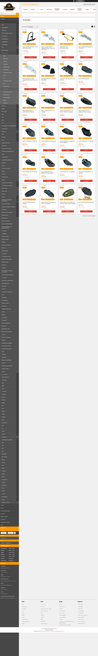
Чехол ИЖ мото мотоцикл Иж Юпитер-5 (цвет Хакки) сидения (67, 203)
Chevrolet (4, 391)
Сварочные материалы (7, 182)
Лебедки (4, 354)
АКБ (4, 83)
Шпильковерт (5, 250)
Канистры (4, 306)
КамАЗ (3, 108)
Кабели (3, 242)
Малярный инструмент (7, 212)
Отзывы (3, 513)
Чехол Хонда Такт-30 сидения (67, 171)
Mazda (3, 434)
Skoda (3, 474)
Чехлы (3, 165)
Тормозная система (7, 72)
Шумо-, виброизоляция (7, 223)
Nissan (3, 459)
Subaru (3, 482)
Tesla (3, 491)
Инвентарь (4, 191)
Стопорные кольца (6, 256)
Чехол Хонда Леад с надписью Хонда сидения (67, 141)
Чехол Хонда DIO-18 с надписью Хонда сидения (85, 111)
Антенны (4, 265)
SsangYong (4, 479)
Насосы (3, 334)
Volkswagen (4, 496)
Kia (2, 428)
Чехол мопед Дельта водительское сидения (28, 111)
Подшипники (6, 86)
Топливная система (7, 80)
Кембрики (4, 233)
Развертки (4, 253)
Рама (4, 56)
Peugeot (4, 471)
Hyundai (4, 417)
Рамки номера (5, 368)
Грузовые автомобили (7, 439)
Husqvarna (62, 613)
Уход (3, 140)
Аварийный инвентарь (7, 160)
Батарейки (4, 317)
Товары (2, 21)
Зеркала (4, 162)
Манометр (4, 297)
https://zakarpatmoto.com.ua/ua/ (8, 581)
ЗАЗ (3, 445)
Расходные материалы (7, 185)
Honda (3, 414)
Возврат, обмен (79, 9)
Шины (4, 100)
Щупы (3, 179)
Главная (3, 19)
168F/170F (80, 604)
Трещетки (4, 286)
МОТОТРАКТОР (81, 621)
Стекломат (4, 277)
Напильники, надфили (7, 343)
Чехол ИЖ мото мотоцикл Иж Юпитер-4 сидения (48, 203)
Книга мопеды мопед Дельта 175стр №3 (86, 47)
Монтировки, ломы (6, 346)
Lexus (3, 431)
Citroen (3, 397)
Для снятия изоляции (6, 331)
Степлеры (4, 230)
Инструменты (5, 39)
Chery (3, 388)
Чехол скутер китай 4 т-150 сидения (48, 111)
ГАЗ (2, 123)
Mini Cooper (4, 456)
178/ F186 (80, 608)
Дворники (4, 145)
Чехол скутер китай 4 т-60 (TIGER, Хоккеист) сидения (66, 111)
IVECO (3, 419)
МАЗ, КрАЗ (4, 111)
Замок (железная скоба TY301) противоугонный (30, 47)
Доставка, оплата (57, 9)
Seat (3, 465)
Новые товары (4, 516)
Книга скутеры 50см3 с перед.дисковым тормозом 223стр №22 (48, 48)
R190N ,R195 (81, 613)
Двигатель (5, 58)
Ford (3, 408)
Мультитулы (5, 218)
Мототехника (5, 53)
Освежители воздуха (7, 348)
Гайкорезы (4, 437)
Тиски (3, 351)
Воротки (4, 247)
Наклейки (4, 357)
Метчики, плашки (6, 221)
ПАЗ (3, 114)
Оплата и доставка (5, 511)
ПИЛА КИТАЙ (62, 611)
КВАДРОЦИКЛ (44, 623)
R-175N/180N (81, 611)
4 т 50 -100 (43, 604)
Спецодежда (5, 300)
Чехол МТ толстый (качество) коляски (67, 79)
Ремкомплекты (6, 97)
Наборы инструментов (7, 291)
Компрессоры (5, 177)
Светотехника (6, 94)
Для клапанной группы (7, 365)
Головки (4, 267)
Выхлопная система (7, 92)
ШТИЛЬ (61, 608)
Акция (2, 505)
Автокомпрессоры (6, 323)
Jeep (3, 425)
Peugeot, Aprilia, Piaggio (46, 608)
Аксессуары (4, 36)
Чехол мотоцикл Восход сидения (29, 203)
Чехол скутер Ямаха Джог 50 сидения (86, 172)
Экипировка (5, 41)
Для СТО (4, 289)
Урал (3, 120)
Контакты (3, 519)
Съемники (4, 320)
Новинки (72, 9)
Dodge (3, 402)
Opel (3, 468)
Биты (3, 294)
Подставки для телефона (7, 274)
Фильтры (5, 103)
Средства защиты (6, 204)
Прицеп (3, 340)
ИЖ (41, 613)
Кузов (3, 371)
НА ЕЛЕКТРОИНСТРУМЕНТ (65, 625)
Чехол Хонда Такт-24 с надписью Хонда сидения (47, 172)
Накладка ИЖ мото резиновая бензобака (48, 79)
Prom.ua (55, 628)
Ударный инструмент (7, 259)
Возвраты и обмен (5, 522)
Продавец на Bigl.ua (49, 629)
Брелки (3, 314)
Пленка (3, 363)
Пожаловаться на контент (45, 631)
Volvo (3, 488)
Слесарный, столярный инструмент (7, 271)
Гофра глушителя (6, 142)
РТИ (4, 78)
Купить (30, 57)
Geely (3, 411)
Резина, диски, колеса (7, 33)
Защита (3, 174)
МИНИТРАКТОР (81, 623)
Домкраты (4, 326)
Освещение (4, 128)
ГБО (3, 451)
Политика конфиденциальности (57, 631)
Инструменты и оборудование (9, 125)
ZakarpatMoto (5, 27)
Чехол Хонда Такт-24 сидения (30, 171)
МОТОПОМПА (81, 617)
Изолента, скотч (5, 502)
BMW (3, 385)
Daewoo (4, 400)
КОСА (61, 604)
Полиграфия (4, 44)
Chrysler (4, 394)
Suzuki (3, 493)
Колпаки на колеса (6, 168)
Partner (61, 619)
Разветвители (5, 236)
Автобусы (4, 485)
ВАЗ (3, 442)
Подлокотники (5, 239)
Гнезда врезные (5, 283)
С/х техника (4, 374)
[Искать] (17, 14)
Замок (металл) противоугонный (64, 47)
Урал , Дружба (63, 617)
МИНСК (42, 615)
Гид (2, 24)
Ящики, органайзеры (7, 360)
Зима (3, 154)
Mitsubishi (4, 454)
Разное (3, 194)
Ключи (3, 197)
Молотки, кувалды (6, 337)
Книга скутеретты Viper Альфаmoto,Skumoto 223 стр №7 (30, 80)
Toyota (3, 499)
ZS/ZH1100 (80, 619)
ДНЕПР (42, 617)
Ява (42, 619)
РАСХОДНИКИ (63, 615)
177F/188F (80, 606)
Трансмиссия (6, 67)
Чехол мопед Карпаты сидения (86, 202)
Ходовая (5, 61)
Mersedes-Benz (5, 377)
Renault (3, 462)
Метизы (4, 137)
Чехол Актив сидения (84, 78)
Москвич (4, 105)
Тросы (4, 75)
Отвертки (4, 209)
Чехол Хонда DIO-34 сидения (48, 141)
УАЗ (3, 117)
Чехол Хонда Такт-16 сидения (86, 141)
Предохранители (6, 328)
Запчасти (4, 30)
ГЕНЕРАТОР (62, 606)
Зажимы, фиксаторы (6, 309)
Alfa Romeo (4, 380)
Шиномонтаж (5, 215)
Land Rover (4, 422)
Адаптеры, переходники (7, 280)
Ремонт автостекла (6, 245)
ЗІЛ (23, 611)
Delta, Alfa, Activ (44, 611)
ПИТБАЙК (43, 621)
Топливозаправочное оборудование (7, 227)
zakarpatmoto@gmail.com (6, 585)
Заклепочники (5, 303)
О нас (2, 508)
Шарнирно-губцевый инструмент (7, 200)
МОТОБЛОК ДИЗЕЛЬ (82, 615)
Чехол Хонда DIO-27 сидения (30, 141)
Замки (3, 311)
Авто (2, 525)
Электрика (5, 64)
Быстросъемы (5, 262)
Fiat (2, 405)
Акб (2, 47)
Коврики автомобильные (8, 151)
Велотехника (5, 50)
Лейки (3, 171)
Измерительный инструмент (8, 206)
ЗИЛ (3, 448)
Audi (3, 383)
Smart (3, 476)
